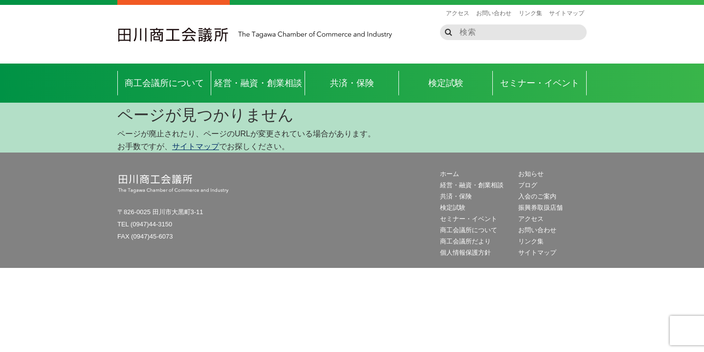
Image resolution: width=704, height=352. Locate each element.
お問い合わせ (493, 13)
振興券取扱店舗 (540, 207)
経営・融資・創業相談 (258, 83)
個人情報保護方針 (465, 252)
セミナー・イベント (539, 83)
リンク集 (530, 13)
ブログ (527, 185)
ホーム (449, 173)
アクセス (457, 13)
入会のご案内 (537, 196)
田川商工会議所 (173, 34)
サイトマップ (566, 13)
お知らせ (531, 173)
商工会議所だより (465, 241)
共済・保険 (352, 83)
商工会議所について (164, 83)
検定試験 (445, 83)
